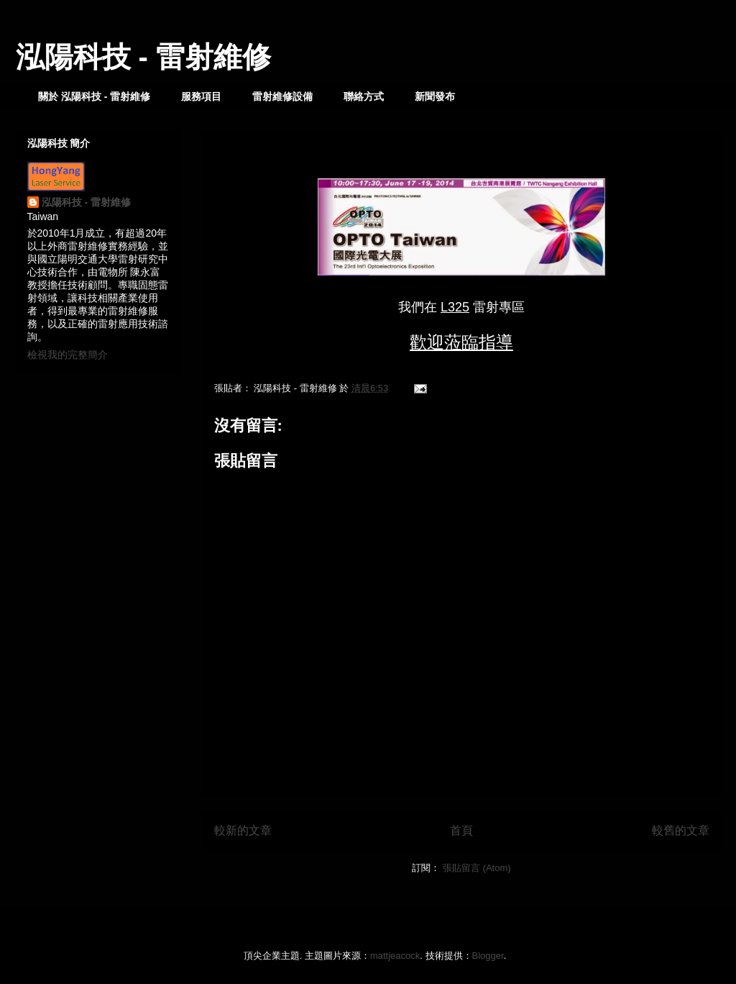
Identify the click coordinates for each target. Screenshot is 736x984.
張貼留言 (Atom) (477, 867)
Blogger (488, 955)
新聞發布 (435, 96)
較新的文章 (243, 830)
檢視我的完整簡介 (67, 354)
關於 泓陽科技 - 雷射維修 (94, 96)
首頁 (461, 830)
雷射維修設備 (282, 96)
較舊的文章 (680, 830)
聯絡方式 (364, 96)
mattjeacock (395, 955)
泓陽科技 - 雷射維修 (144, 57)
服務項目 (201, 96)
